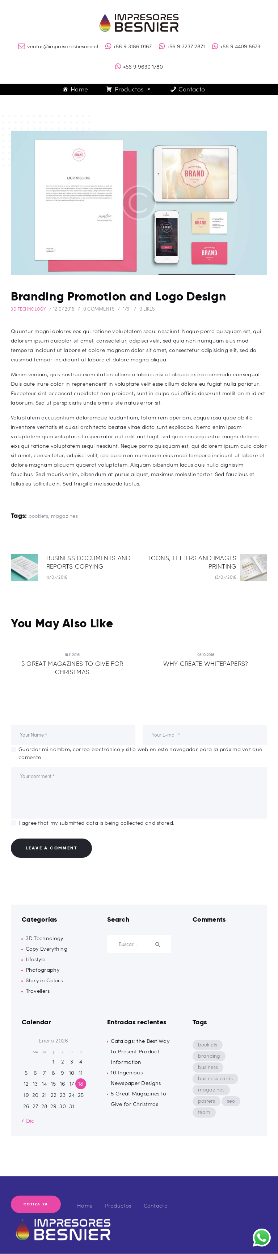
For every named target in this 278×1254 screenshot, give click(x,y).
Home (79, 89)
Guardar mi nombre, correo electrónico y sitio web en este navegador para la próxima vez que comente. (140, 753)
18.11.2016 (72, 654)
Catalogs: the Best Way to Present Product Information (140, 1051)
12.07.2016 (64, 309)
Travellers (38, 991)
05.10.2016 (205, 654)
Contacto (191, 89)
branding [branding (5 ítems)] (209, 1056)
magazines (64, 515)
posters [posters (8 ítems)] (207, 1101)
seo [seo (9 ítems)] (232, 1101)
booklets (38, 515)
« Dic (28, 1120)
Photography (42, 970)
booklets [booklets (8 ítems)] (208, 1044)
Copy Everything (47, 948)
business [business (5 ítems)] (208, 1067)
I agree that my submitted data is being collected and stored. (96, 822)
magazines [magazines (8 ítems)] (212, 1089)
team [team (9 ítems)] (204, 1112)
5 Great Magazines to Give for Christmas (72, 668)
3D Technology (28, 309)
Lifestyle (36, 959)
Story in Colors (44, 980)
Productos (133, 89)
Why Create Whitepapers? (205, 663)
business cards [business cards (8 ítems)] (216, 1078)
